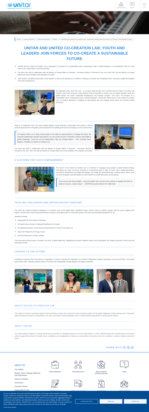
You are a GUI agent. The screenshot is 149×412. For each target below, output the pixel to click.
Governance (18, 382)
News (55, 39)
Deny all (111, 401)
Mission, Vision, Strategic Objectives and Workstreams (27, 374)
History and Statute (20, 379)
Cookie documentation (9, 407)
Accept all (135, 401)
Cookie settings (87, 401)
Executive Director (20, 385)
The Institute (18, 370)
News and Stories (44, 39)
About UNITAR (29, 39)
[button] (35, 102)
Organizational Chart (21, 389)
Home (19, 39)
